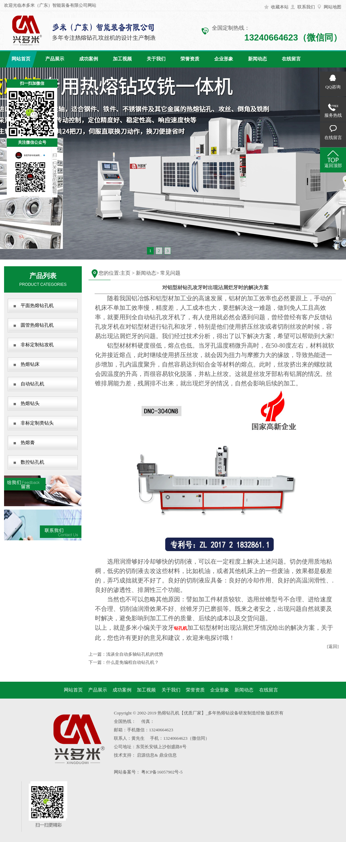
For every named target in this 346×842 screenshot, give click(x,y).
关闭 (53, 201)
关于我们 (156, 58)
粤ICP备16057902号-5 (161, 772)
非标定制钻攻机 (37, 344)
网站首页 (20, 58)
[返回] (333, 646)
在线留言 (291, 58)
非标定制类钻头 (37, 423)
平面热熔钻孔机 (37, 305)
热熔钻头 (30, 403)
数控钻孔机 (32, 462)
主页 (125, 273)
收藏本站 (280, 6)
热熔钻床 (30, 364)
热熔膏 (28, 442)
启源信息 (145, 755)
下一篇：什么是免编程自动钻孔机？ (124, 662)
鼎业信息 (168, 755)
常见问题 (170, 273)
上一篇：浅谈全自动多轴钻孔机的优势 (126, 654)
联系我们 (306, 6)
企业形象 (223, 58)
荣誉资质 (189, 58)
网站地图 (332, 6)
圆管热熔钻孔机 (37, 325)
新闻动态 (257, 58)
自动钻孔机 (32, 383)
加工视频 (122, 58)
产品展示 (54, 58)
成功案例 (88, 58)
